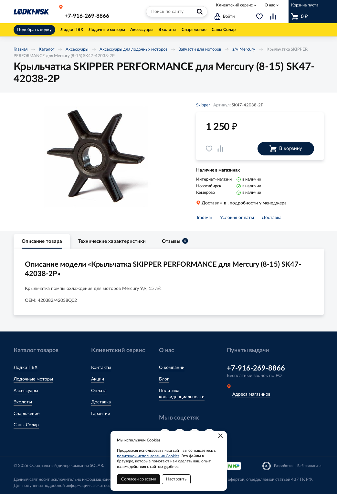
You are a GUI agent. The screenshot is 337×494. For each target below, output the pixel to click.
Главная (20, 49)
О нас (270, 5)
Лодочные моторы (33, 379)
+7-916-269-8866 (87, 16)
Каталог (46, 49)
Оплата (99, 391)
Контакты (101, 367)
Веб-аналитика (309, 466)
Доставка (101, 402)
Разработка (283, 466)
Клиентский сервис (234, 5)
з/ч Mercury (243, 49)
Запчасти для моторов (200, 49)
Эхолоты (23, 402)
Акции (97, 379)
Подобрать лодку (34, 30)
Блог (164, 379)
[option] (96, 157)
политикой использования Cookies (148, 456)
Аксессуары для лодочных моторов (133, 49)
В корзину (285, 148)
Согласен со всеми (138, 479)
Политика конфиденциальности (182, 394)
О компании (171, 367)
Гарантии (100, 413)
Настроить (176, 479)
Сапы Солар (26, 425)
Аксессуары (77, 49)
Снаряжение (26, 413)
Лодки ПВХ (25, 367)
